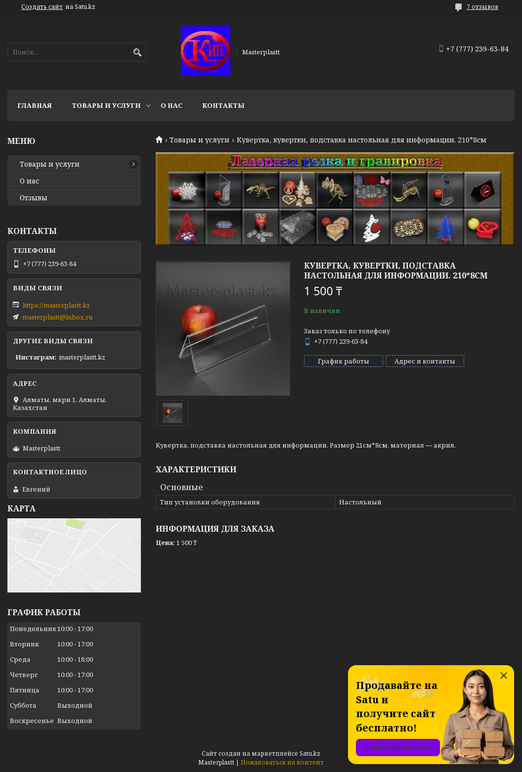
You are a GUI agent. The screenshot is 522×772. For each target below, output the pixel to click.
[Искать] (137, 52)
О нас (171, 105)
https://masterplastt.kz (56, 305)
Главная (34, 105)
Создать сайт (42, 6)
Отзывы (33, 197)
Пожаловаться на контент (282, 762)
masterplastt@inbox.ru (57, 317)
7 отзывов (482, 6)
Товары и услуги (106, 105)
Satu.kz (310, 753)
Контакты (223, 105)
